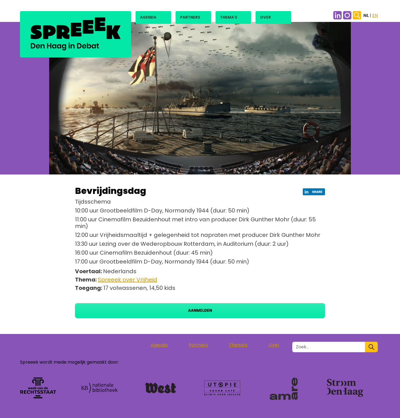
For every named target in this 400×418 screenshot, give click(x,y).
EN (375, 15)
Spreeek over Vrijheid (127, 279)
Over (265, 17)
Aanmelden (200, 310)
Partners (190, 17)
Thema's (228, 17)
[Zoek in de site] (328, 347)
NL (366, 15)
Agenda (148, 17)
